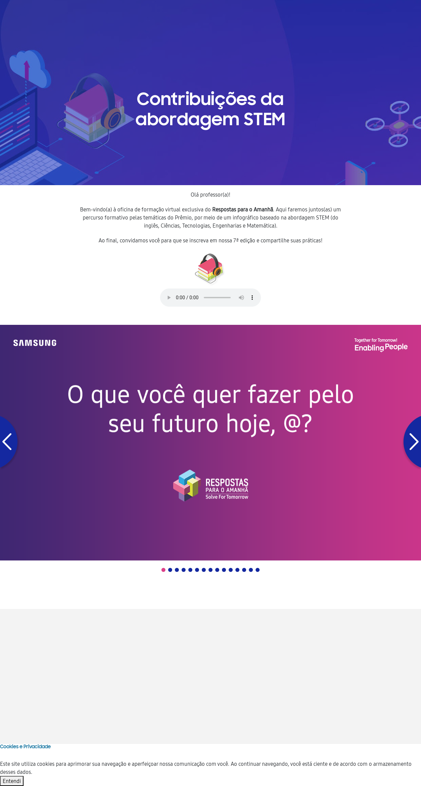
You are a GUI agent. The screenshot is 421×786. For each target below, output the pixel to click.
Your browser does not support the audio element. (210, 297)
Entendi (12, 781)
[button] (9, 442)
